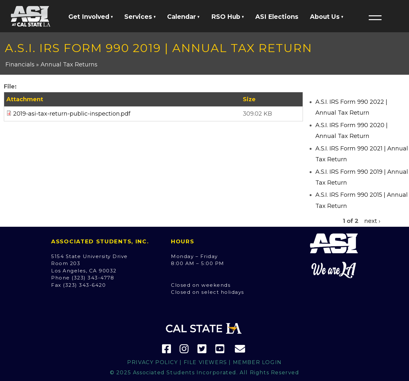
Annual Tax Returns (69, 64)
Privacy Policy (152, 362)
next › (372, 221)
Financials (20, 64)
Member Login (257, 362)
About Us (326, 16)
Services (140, 16)
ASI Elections (276, 16)
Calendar (183, 16)
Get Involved (90, 16)
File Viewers (205, 362)
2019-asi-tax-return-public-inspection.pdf (71, 113)
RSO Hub (227, 16)
